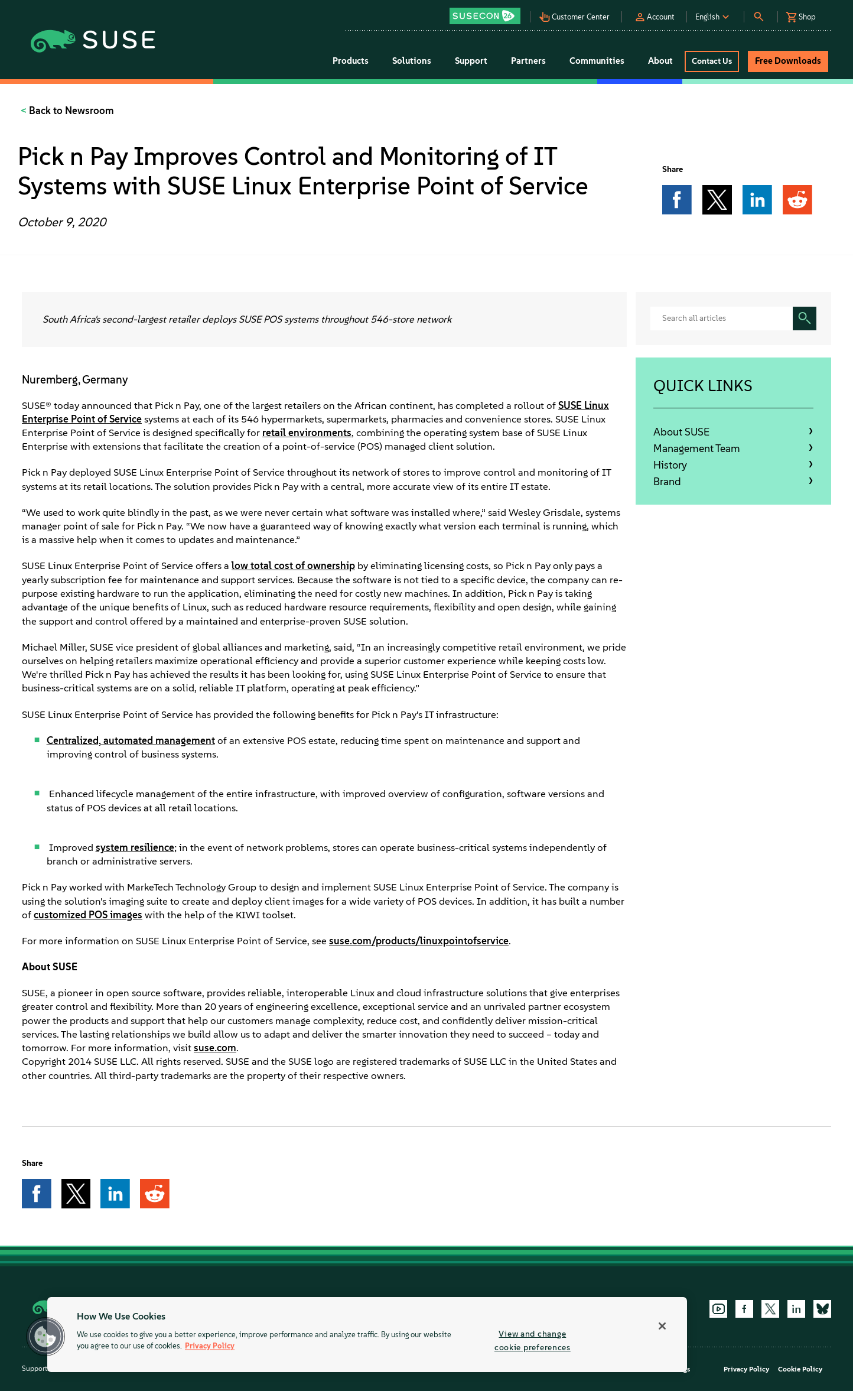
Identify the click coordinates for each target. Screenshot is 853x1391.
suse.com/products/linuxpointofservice (419, 941)
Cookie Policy (800, 1369)
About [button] (660, 61)
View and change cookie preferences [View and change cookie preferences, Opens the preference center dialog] (532, 1340)
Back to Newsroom (70, 110)
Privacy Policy (746, 1369)
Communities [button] (596, 61)
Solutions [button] (411, 61)
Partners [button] (528, 61)
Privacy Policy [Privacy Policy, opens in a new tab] (210, 1346)
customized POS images (88, 915)
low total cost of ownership (293, 565)
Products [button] (351, 61)
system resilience (135, 847)
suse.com (215, 1048)
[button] (488, 12)
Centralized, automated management (131, 740)
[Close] (662, 1326)
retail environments (306, 432)
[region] (367, 1334)
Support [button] (471, 61)
